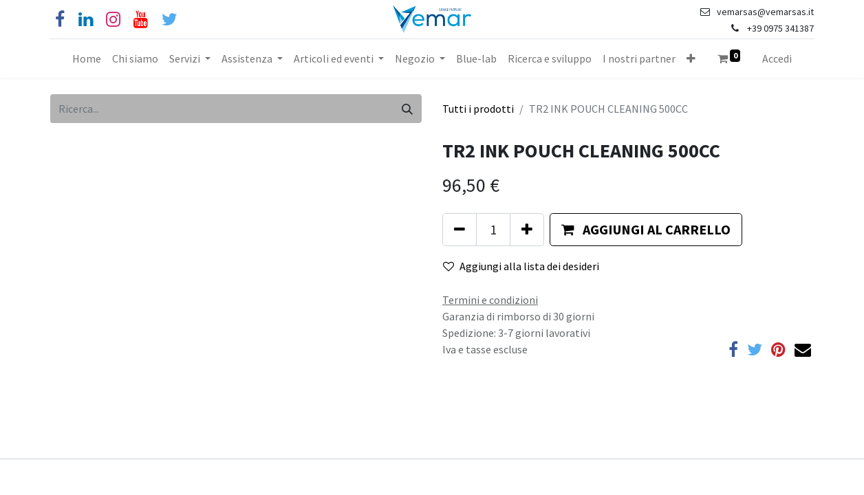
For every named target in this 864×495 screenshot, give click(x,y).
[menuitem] (87, 58)
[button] (691, 58)
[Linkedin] (86, 19)
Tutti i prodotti (478, 109)
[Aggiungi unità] (527, 229)
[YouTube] (141, 19)
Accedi (777, 58)
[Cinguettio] (169, 19)
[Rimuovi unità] (459, 229)
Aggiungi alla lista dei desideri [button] (521, 266)
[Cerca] (407, 108)
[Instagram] (113, 19)
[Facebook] (59, 19)
